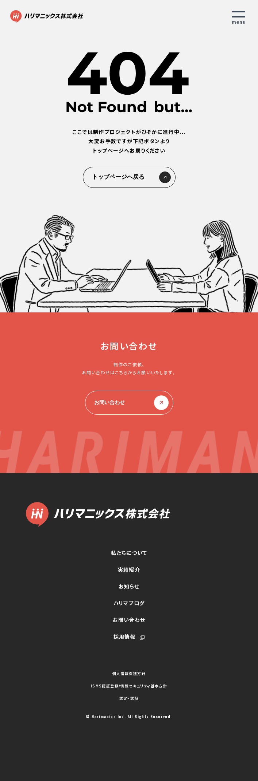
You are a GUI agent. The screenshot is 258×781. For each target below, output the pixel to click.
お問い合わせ (129, 402)
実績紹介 (129, 569)
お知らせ (129, 586)
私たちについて (129, 552)
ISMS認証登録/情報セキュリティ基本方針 (129, 686)
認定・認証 (129, 698)
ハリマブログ (129, 603)
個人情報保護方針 (129, 673)
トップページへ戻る (129, 177)
